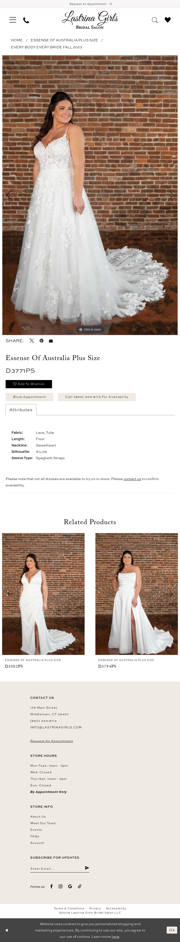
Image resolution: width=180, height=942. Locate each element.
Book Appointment (29, 397)
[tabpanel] (90, 195)
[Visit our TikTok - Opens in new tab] (80, 886)
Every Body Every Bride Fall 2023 (46, 47)
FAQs (34, 836)
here (115, 936)
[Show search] (154, 19)
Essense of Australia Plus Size (64, 40)
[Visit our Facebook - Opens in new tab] (51, 886)
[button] (13, 19)
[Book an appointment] (90, 4)
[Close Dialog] (7, 930)
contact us (132, 478)
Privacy (95, 908)
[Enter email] (60, 868)
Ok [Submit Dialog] (172, 929)
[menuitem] (13, 19)
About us (38, 816)
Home (17, 40)
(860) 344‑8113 (43, 721)
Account (37, 843)
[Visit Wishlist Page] (167, 19)
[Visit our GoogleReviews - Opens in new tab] (70, 886)
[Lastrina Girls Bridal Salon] (90, 20)
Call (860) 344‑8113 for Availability (96, 397)
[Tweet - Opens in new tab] (31, 340)
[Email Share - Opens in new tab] (51, 340)
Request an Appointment (51, 741)
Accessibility (116, 908)
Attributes (21, 409)
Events (36, 829)
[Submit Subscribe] (87, 868)
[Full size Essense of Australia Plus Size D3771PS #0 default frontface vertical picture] (90, 195)
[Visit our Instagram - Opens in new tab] (60, 886)
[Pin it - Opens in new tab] (41, 340)
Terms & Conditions (69, 908)
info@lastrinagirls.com (56, 727)
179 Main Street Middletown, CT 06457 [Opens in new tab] (49, 710)
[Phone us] (26, 19)
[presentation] (43, 594)
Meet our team (43, 823)
